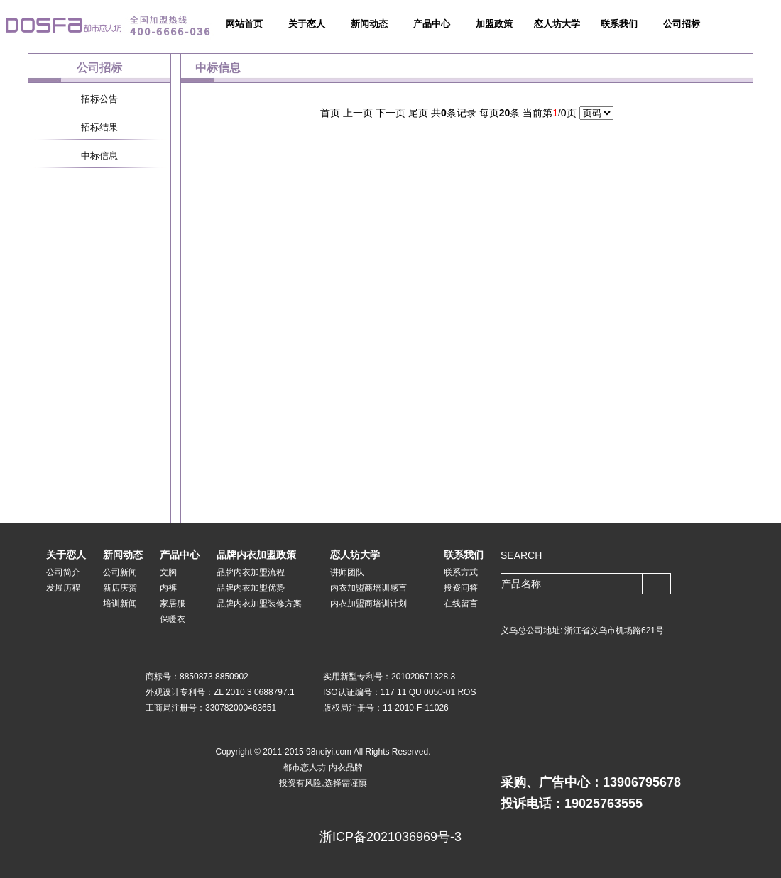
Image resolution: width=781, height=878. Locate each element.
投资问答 (461, 588)
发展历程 (63, 588)
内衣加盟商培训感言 (368, 588)
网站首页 (244, 23)
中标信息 (99, 155)
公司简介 (63, 572)
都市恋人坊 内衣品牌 (322, 767)
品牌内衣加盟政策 (256, 554)
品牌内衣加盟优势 (251, 588)
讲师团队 (347, 572)
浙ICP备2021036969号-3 (391, 837)
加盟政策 (494, 23)
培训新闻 (120, 604)
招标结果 (99, 127)
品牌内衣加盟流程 (251, 572)
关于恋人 (306, 23)
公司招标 (681, 23)
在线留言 (461, 604)
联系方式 (461, 572)
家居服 (172, 604)
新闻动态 (369, 23)
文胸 (168, 572)
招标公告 (99, 99)
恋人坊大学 (557, 23)
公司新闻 (120, 572)
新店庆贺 (120, 588)
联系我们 (619, 23)
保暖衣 (172, 619)
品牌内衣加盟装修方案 (259, 604)
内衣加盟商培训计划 (368, 604)
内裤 (168, 588)
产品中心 (431, 23)
